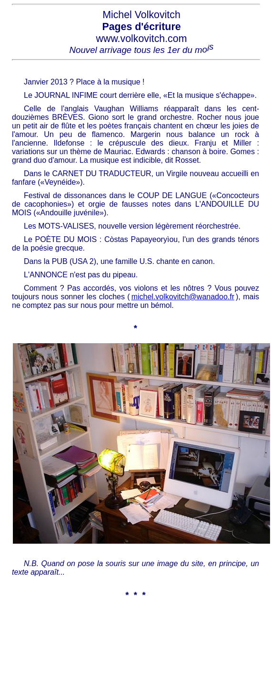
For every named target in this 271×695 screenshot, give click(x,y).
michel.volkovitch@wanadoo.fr (182, 297)
